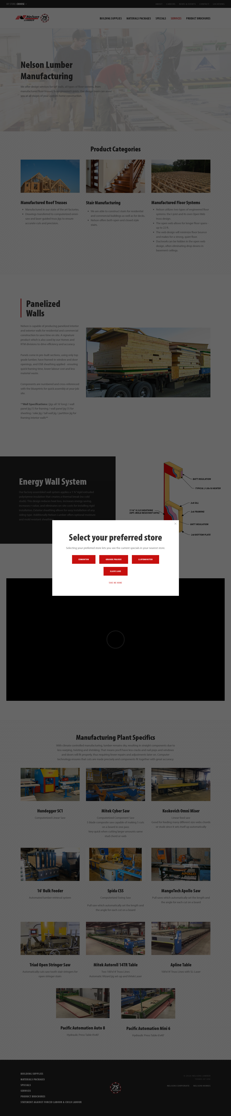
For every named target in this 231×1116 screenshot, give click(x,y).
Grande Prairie (114, 559)
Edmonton (84, 559)
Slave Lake (115, 571)
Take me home (115, 582)
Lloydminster (145, 559)
